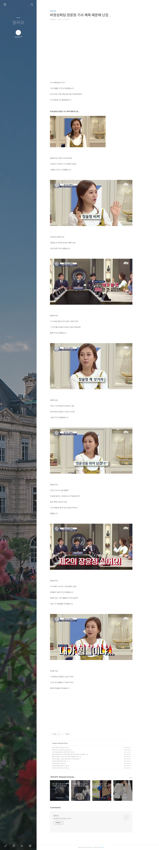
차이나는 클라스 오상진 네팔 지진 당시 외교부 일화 (72, 759)
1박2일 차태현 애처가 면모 (65, 761)
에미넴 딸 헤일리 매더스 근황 (66, 765)
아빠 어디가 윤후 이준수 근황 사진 (67, 750)
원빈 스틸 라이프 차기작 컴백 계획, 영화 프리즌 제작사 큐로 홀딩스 (76, 754)
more (137, 777)
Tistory (109, 847)
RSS (22, 846)
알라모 (18, 22)
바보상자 (60, 11)
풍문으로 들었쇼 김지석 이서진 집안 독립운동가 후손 (72, 756)
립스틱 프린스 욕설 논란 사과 (66, 747)
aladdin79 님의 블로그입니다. (69, 818)
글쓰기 (6, 846)
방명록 (14, 846)
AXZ (97, 847)
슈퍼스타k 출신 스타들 (64, 763)
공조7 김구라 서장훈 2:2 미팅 (66, 768)
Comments (62, 807)
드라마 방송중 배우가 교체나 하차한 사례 (69, 752)
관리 (30, 846)
